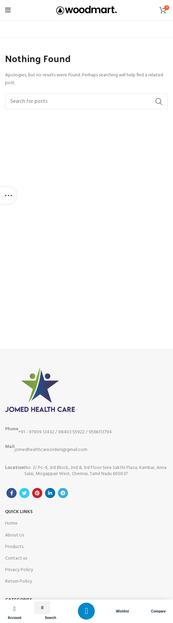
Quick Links (19, 512)
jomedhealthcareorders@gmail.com (46, 448)
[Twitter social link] (24, 493)
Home (11, 523)
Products (14, 547)
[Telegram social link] (63, 493)
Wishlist (122, 611)
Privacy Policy (19, 570)
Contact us (16, 558)
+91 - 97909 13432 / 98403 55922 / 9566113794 (58, 430)
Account (14, 618)
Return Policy (18, 581)
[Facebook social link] (11, 493)
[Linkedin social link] (50, 493)
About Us (14, 535)
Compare (158, 611)
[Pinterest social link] (37, 493)
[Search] (86, 101)
